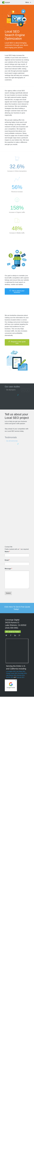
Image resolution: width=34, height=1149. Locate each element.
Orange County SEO (11, 673)
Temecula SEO (20, 677)
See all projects (11, 389)
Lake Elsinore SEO (11, 675)
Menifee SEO (9, 677)
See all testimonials (12, 441)
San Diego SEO (20, 671)
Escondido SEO (22, 673)
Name (7, 551)
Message (8, 568)
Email (7, 560)
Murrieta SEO (21, 675)
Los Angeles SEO (11, 671)
